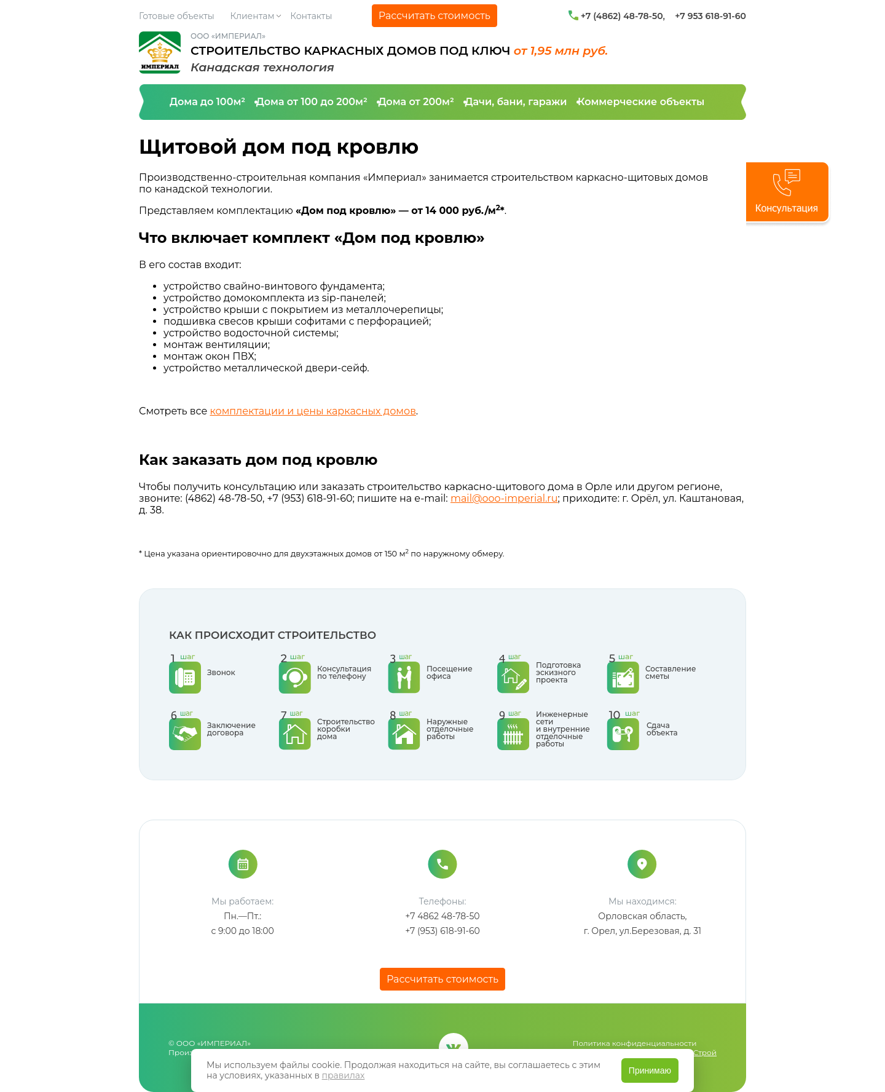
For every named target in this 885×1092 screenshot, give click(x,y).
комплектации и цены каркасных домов (312, 411)
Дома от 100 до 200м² (312, 102)
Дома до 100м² (207, 102)
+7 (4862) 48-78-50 (622, 16)
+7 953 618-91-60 (710, 16)
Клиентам (252, 16)
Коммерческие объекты (641, 102)
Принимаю (650, 1070)
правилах (343, 1075)
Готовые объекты (176, 16)
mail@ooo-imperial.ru (504, 498)
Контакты (311, 16)
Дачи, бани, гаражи (516, 102)
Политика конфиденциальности (635, 1043)
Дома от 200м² (416, 102)
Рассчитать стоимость (434, 16)
